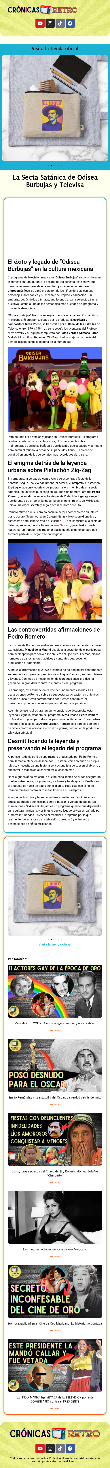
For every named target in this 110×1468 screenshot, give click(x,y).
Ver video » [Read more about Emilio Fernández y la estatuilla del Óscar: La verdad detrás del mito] (55, 1104)
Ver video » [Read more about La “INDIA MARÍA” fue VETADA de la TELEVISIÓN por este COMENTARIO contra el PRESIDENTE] (55, 1408)
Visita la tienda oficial (55, 48)
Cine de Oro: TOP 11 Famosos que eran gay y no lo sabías (55, 1023)
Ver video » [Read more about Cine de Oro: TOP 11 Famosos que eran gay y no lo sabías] (55, 1030)
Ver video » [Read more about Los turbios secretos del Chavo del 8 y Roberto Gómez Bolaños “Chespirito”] (55, 1182)
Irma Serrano (62, 525)
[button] (6, 108)
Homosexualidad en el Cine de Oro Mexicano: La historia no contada (55, 1323)
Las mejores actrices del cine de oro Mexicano (55, 1249)
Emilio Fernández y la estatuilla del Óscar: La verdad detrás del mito (55, 1097)
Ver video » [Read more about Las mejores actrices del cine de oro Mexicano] (55, 1256)
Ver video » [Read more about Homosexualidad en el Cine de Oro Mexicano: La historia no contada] (55, 1330)
